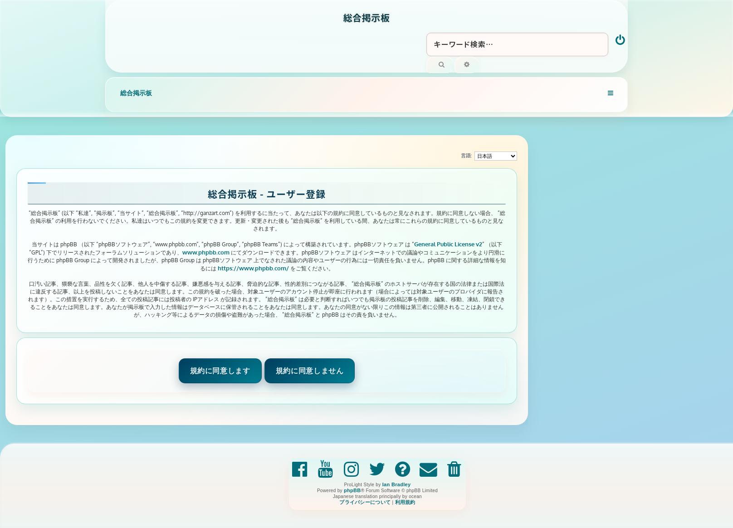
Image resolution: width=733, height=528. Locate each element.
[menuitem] (621, 40)
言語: (466, 155)
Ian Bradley (396, 484)
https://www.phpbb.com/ (253, 268)
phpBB (352, 490)
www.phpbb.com (206, 252)
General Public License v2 (448, 244)
